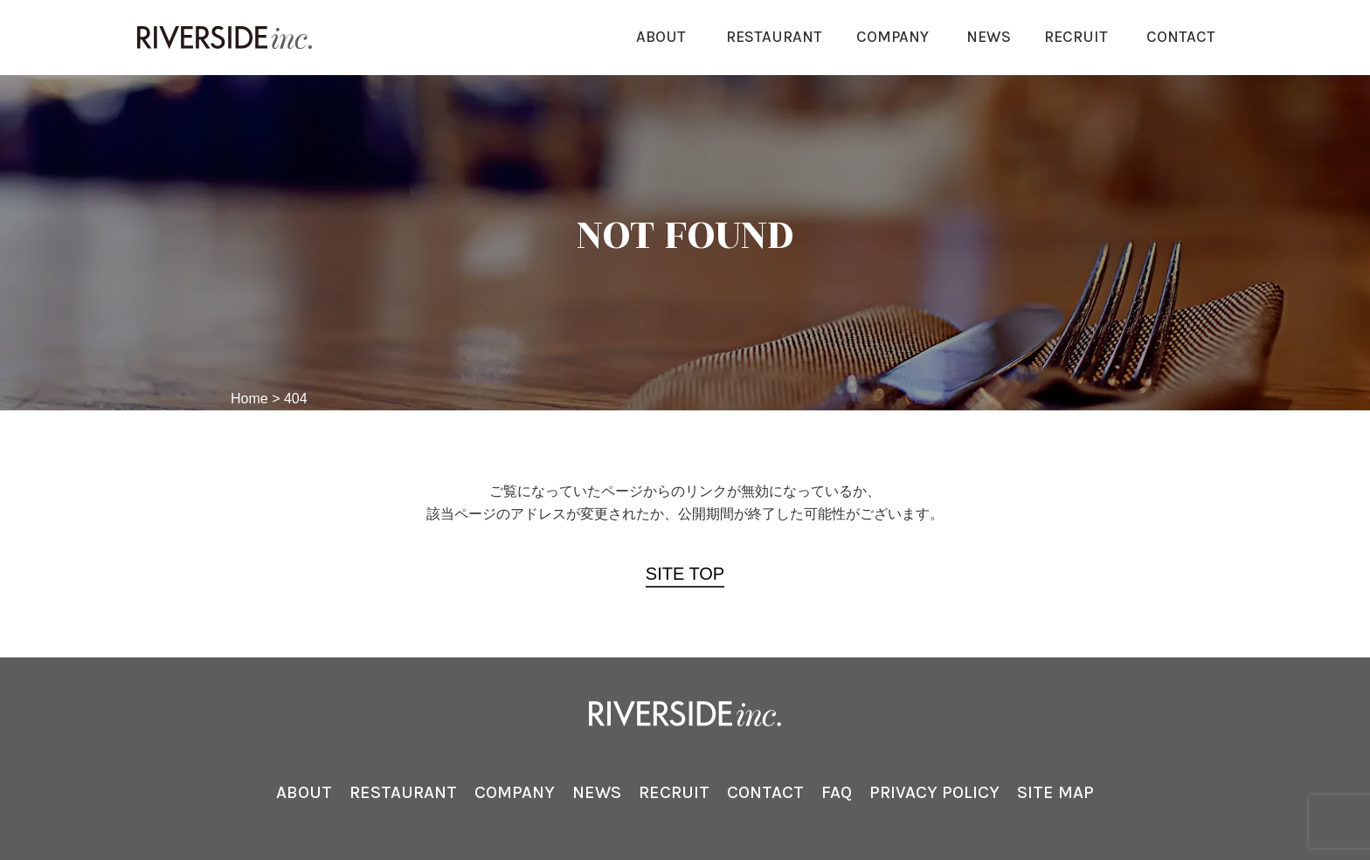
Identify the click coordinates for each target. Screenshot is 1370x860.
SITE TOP (685, 573)
